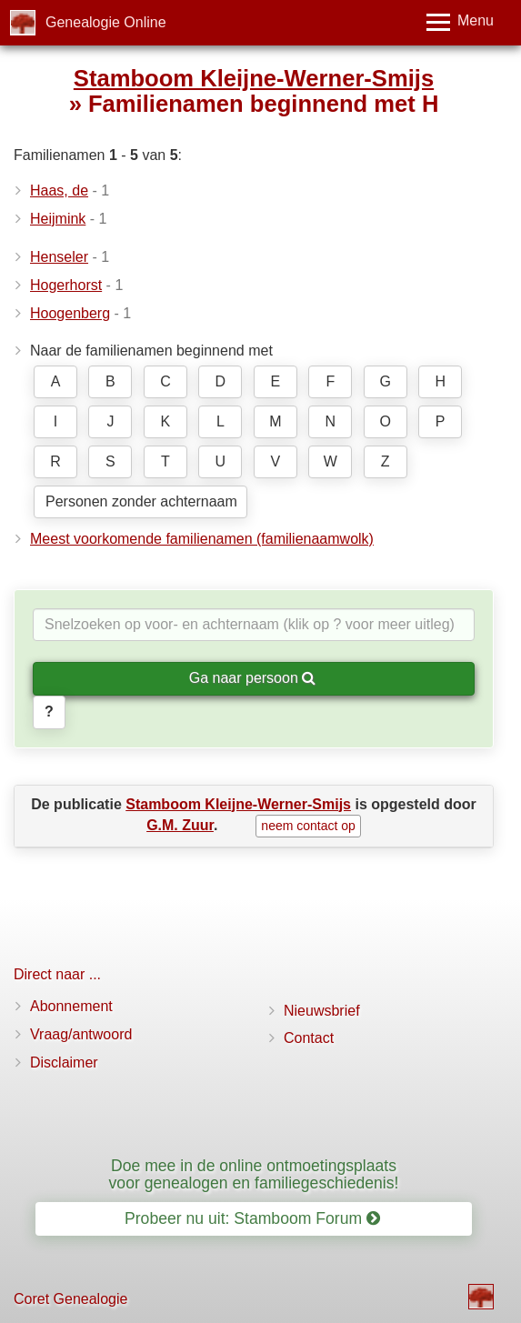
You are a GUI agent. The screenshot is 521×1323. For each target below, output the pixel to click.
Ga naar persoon (252, 678)
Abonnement (71, 1006)
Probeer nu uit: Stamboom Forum (252, 1218)
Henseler (59, 257)
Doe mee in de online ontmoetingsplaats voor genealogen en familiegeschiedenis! (254, 1174)
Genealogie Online (105, 22)
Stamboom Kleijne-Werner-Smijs (254, 78)
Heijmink (57, 218)
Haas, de (59, 190)
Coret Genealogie (70, 1299)
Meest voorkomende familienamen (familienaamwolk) (202, 538)
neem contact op (308, 825)
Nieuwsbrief (322, 1010)
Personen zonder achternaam (141, 501)
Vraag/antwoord (81, 1034)
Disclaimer (64, 1062)
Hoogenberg (70, 313)
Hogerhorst (66, 285)
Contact (309, 1038)
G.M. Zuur (180, 825)
